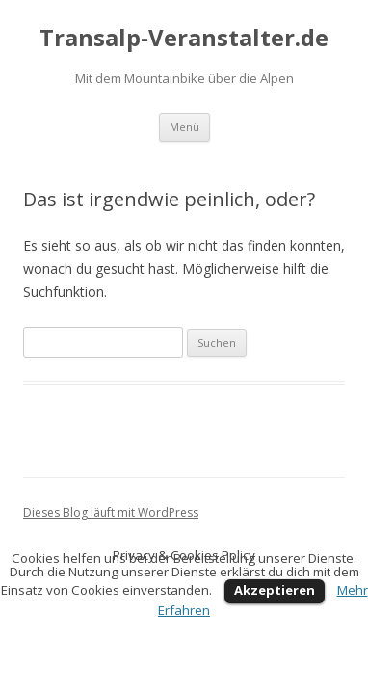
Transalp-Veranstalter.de (184, 38)
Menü (184, 127)
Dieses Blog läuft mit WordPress (110, 512)
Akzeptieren (274, 590)
